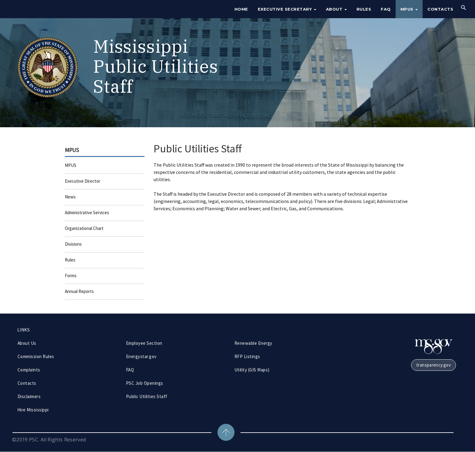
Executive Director (82, 181)
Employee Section (144, 343)
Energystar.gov (141, 356)
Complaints (29, 370)
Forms (71, 275)
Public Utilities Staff (147, 396)
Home (241, 9)
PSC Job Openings (144, 383)
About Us (27, 343)
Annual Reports (79, 291)
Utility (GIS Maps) (252, 370)
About (336, 9)
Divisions (73, 244)
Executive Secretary (287, 9)
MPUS (409, 9)
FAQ (386, 9)
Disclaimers (29, 396)
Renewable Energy (253, 343)
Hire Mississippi (33, 410)
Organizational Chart (84, 228)
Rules (364, 9)
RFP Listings (247, 356)
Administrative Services (87, 212)
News (70, 197)
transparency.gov (433, 365)
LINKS (23, 330)
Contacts (440, 9)
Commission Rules (36, 356)
